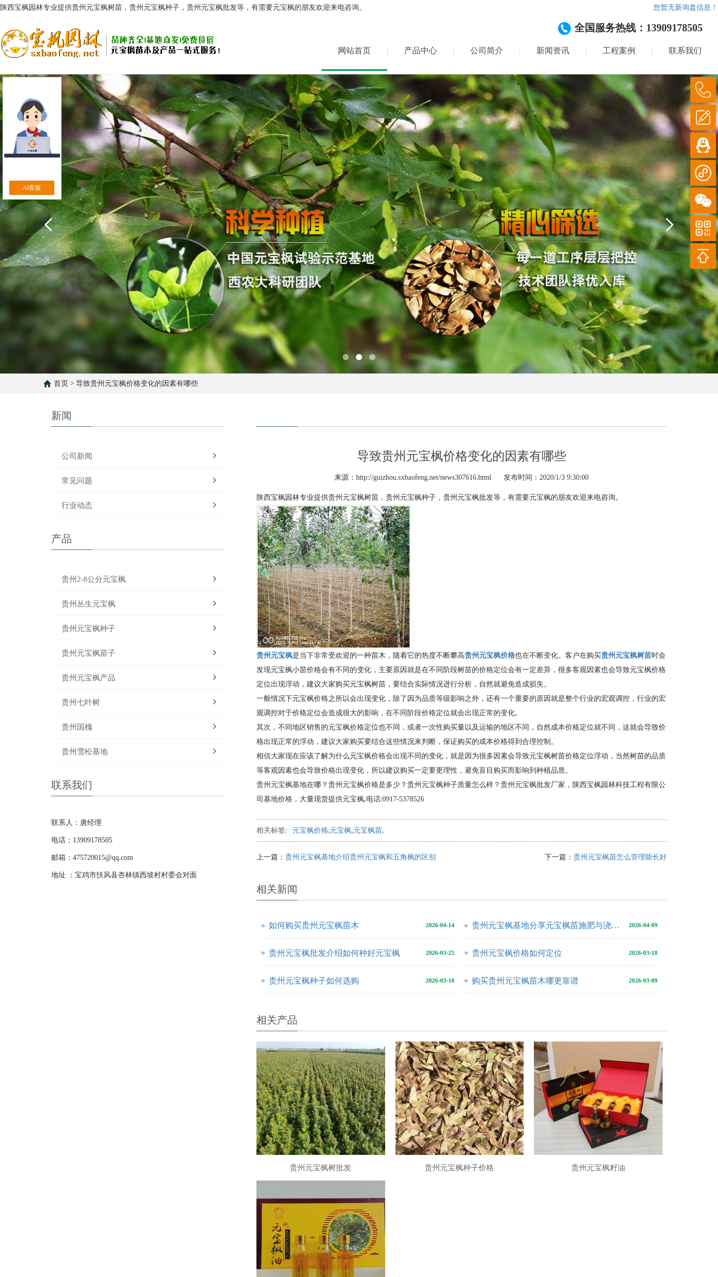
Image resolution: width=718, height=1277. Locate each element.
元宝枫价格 (310, 830)
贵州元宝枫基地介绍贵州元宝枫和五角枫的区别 (360, 857)
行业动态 (77, 505)
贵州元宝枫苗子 (88, 653)
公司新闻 (77, 456)
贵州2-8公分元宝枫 (94, 579)
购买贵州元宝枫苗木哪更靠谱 (525, 980)
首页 (61, 383)
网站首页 (354, 50)
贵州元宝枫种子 (88, 628)
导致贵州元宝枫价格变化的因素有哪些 (137, 383)
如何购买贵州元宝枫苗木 (314, 925)
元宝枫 (340, 830)
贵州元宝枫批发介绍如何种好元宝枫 (334, 953)
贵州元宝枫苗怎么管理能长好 (620, 857)
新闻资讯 (552, 50)
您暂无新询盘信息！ (685, 7)
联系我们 (685, 50)
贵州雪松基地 (85, 752)
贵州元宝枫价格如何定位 (517, 953)
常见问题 (77, 481)
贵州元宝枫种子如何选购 (314, 980)
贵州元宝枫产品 (88, 678)
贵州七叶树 (81, 702)
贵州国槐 (77, 727)
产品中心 (420, 50)
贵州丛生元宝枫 (88, 604)
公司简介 (486, 50)
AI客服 (32, 187)
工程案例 (619, 50)
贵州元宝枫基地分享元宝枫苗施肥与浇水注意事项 (548, 925)
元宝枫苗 (367, 830)
